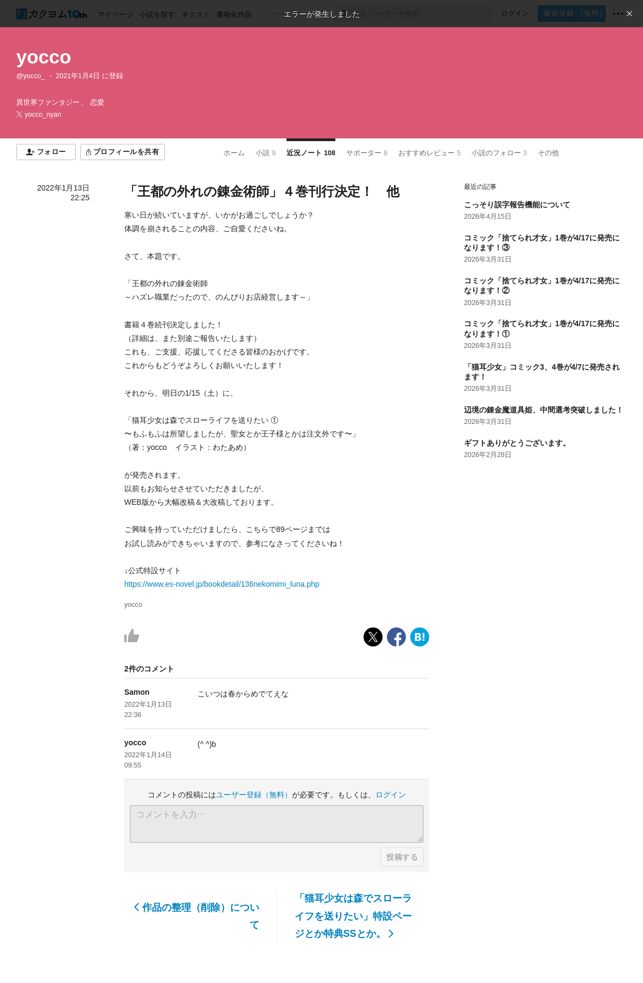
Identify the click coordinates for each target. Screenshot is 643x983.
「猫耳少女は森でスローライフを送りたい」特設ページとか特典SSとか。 (353, 916)
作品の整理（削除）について (196, 916)
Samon (137, 692)
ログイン (390, 794)
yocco (43, 56)
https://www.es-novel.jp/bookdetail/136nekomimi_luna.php (222, 584)
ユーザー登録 (254, 794)
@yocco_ (30, 76)
